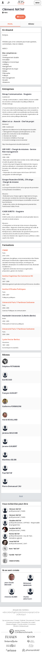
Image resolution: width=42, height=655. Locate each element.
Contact (16, 620)
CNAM (5, 250)
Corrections (31, 624)
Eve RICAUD (7, 380)
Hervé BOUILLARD (9, 419)
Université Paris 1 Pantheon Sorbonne (18, 302)
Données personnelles (13, 622)
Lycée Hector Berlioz (11, 339)
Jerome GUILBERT (9, 446)
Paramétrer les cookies (28, 622)
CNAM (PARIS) (14, 561)
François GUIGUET (9, 393)
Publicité (22, 620)
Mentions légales (11, 624)
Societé (37, 620)
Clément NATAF (15, 509)
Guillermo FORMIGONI (11, 406)
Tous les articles (22, 624)
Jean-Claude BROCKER (9, 584)
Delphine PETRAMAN (11, 366)
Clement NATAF (15, 515)
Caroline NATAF (15, 528)
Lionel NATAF (14, 541)
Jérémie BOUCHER (10, 433)
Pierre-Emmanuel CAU (11, 486)
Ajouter (21, 17)
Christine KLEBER (10, 597)
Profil (10, 24)
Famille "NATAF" (15, 555)
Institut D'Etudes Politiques (14, 289)
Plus (21, 496)
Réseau (31, 24)
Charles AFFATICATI (27, 598)
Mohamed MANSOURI (27, 584)
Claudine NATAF (15, 520)
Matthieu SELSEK (9, 459)
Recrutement (30, 620)
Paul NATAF (7, 473)
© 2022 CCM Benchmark (21, 626)
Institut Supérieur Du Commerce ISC (17, 276)
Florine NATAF (14, 534)
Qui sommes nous (7, 620)
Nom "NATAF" (14, 549)
